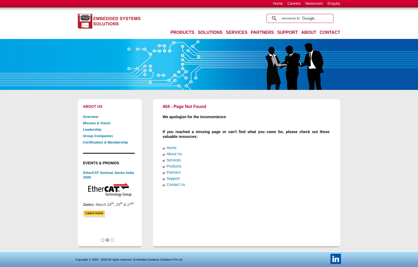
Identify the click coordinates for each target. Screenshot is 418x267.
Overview (90, 117)
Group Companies (98, 136)
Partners (174, 172)
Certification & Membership (105, 142)
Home (278, 3)
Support (173, 178)
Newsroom (314, 3)
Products (174, 166)
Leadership (92, 129)
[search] (299, 18)
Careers (294, 3)
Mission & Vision (97, 123)
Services (174, 160)
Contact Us (176, 184)
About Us (174, 154)
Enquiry (334, 3)
